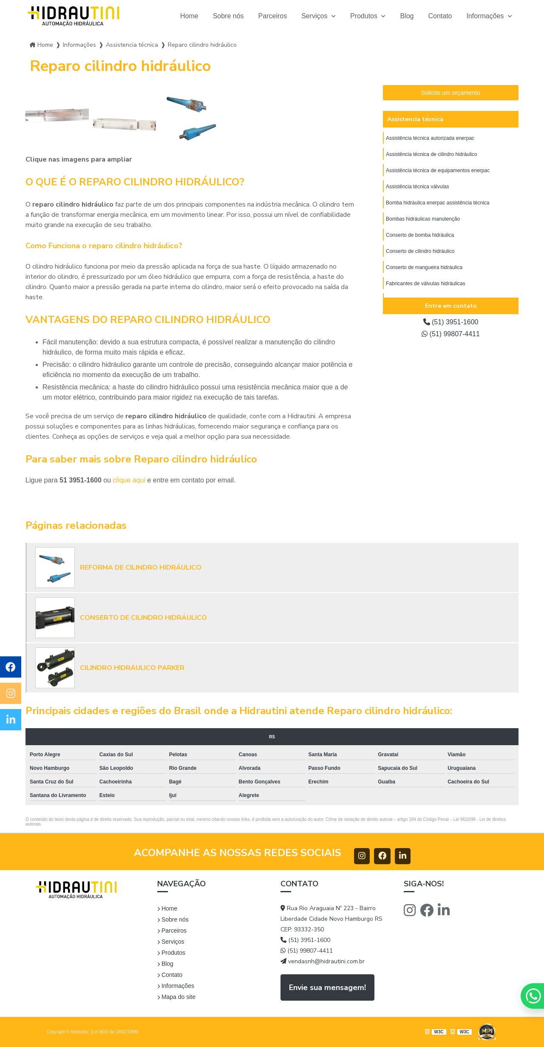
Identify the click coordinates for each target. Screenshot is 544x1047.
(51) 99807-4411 (451, 334)
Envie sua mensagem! (327, 987)
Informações (486, 16)
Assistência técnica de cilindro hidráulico (431, 154)
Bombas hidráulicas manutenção (423, 219)
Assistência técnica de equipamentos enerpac (438, 170)
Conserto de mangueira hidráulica (424, 267)
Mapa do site (176, 996)
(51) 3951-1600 (451, 322)
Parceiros (272, 16)
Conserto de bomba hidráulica (420, 235)
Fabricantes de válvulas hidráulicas (425, 284)
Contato (440, 16)
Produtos (364, 16)
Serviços (315, 16)
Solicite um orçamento (450, 92)
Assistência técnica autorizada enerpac (430, 138)
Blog (407, 16)
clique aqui (129, 480)
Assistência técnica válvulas (417, 187)
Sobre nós (228, 16)
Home (189, 16)
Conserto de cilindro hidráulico (420, 251)
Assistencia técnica (415, 119)
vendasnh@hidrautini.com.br (322, 961)
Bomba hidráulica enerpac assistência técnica (437, 203)
